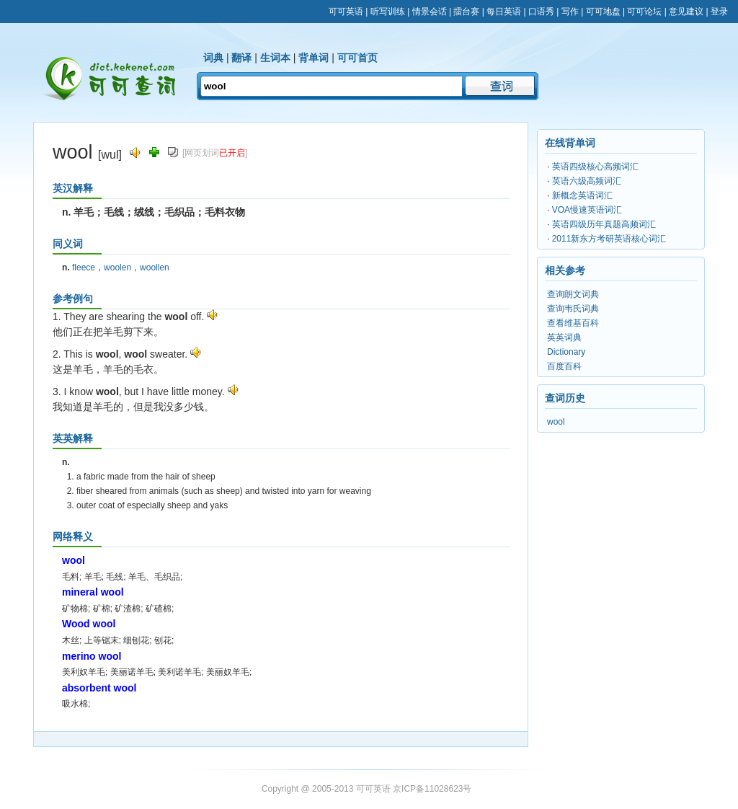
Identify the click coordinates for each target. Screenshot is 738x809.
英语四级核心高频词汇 (595, 167)
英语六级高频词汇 (586, 181)
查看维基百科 (573, 323)
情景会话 (429, 11)
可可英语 (346, 11)
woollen (154, 267)
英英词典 (564, 337)
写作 (570, 11)
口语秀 (541, 11)
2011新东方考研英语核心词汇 (609, 239)
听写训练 (387, 11)
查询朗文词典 (573, 294)
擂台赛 (466, 11)
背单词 (313, 57)
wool (556, 422)
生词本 (275, 57)
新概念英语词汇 (582, 195)
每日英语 (503, 11)
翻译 (241, 57)
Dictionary (566, 352)
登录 (719, 11)
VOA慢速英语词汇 (587, 210)
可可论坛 (644, 11)
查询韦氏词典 (573, 309)
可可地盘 (603, 11)
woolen (117, 267)
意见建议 (686, 11)
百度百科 (564, 366)
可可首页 (357, 57)
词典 (213, 57)
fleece (83, 267)
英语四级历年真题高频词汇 (604, 224)
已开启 (232, 153)
